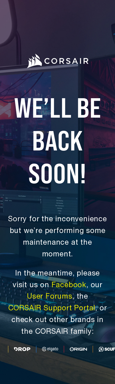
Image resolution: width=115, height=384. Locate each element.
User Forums (49, 297)
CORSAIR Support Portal (52, 308)
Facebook (68, 285)
